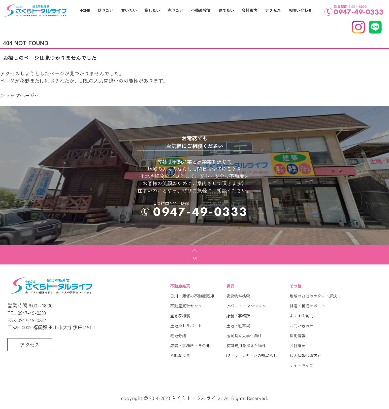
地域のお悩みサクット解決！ (315, 296)
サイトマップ (301, 365)
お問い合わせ (301, 326)
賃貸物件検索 (238, 296)
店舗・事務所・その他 (190, 345)
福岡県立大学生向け (244, 335)
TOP (194, 258)
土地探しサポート (186, 326)
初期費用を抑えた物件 (246, 345)
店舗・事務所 (238, 316)
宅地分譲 (178, 335)
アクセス (273, 10)
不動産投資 (180, 355)
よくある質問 (301, 316)
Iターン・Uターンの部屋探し (251, 355)
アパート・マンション (246, 306)
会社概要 (297, 345)
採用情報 (297, 335)
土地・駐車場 (238, 326)
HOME (84, 10)
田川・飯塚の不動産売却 (192, 296)
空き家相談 (180, 316)
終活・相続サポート (307, 306)
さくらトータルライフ (196, 398)
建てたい (226, 10)
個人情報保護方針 (305, 355)
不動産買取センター (188, 306)
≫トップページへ (20, 95)
